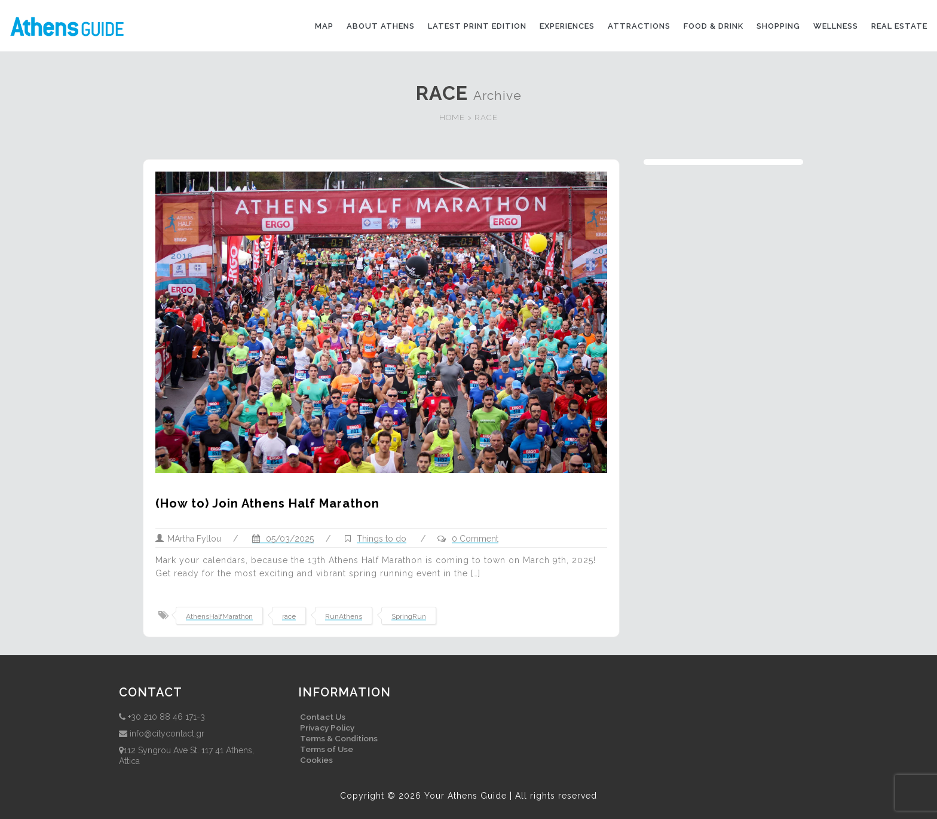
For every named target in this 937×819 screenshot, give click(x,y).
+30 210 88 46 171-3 (166, 717)
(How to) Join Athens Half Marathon (267, 503)
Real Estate (899, 26)
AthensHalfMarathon (219, 616)
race (289, 616)
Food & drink (713, 26)
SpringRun (408, 616)
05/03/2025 (283, 538)
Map (324, 26)
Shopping (778, 26)
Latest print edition (477, 26)
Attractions (639, 26)
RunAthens (343, 616)
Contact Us (322, 717)
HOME (452, 117)
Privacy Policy (327, 727)
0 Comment (475, 538)
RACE (486, 117)
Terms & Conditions (339, 738)
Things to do (381, 538)
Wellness (835, 26)
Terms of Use (326, 749)
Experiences (567, 26)
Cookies (316, 760)
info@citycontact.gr (167, 733)
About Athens (381, 26)
